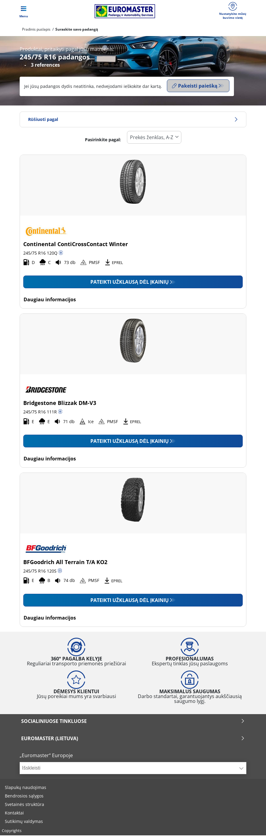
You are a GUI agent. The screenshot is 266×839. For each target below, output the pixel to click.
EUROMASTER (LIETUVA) (133, 742)
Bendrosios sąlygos (24, 799)
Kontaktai (14, 816)
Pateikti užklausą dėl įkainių (129, 285)
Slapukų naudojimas (25, 791)
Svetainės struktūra (24, 808)
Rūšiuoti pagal (133, 123)
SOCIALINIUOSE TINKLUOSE (133, 724)
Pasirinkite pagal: (103, 143)
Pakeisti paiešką (194, 90)
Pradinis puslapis (36, 34)
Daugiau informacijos (50, 303)
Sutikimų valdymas (24, 825)
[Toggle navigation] (23, 14)
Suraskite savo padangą (76, 34)
